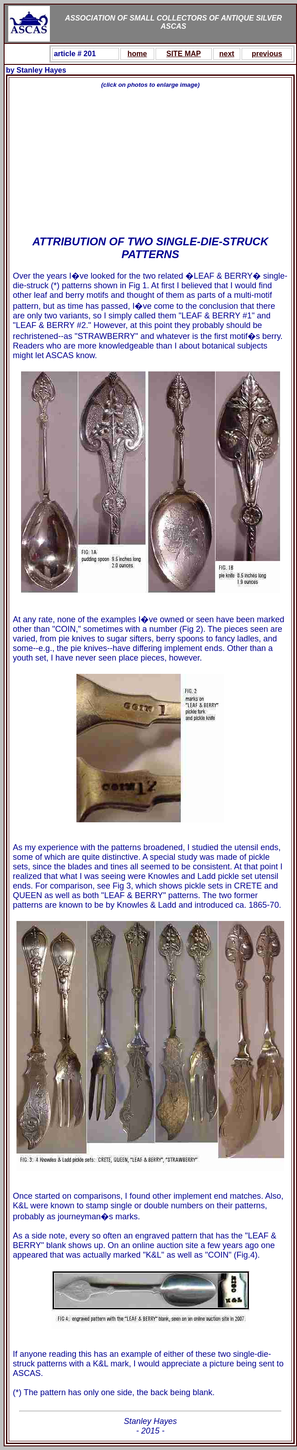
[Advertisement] (150, 162)
